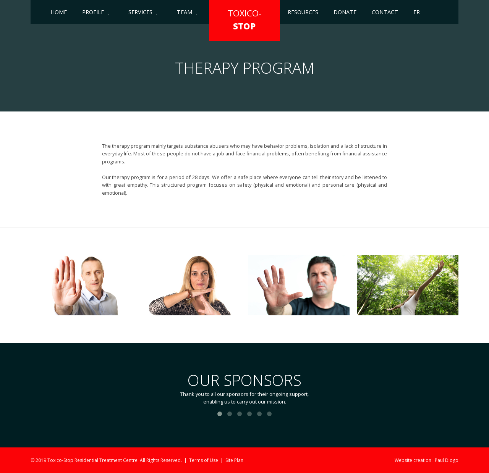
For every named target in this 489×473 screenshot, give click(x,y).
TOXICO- (244, 19)
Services (140, 12)
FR (416, 12)
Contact (385, 12)
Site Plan (234, 460)
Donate (345, 12)
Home (58, 12)
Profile (93, 12)
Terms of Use (203, 460)
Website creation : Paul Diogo (426, 460)
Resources (303, 12)
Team (184, 12)
